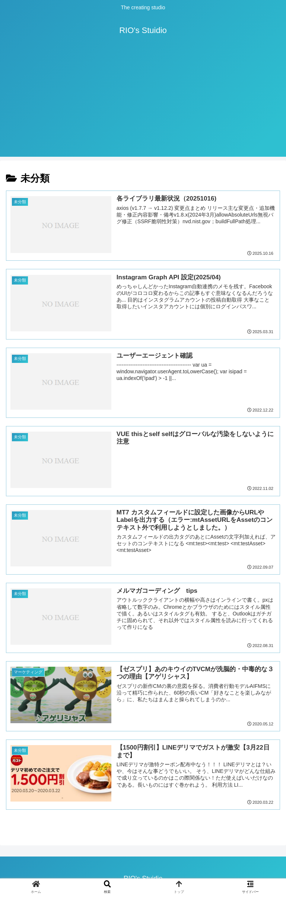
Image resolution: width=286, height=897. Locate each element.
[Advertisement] (143, 105)
